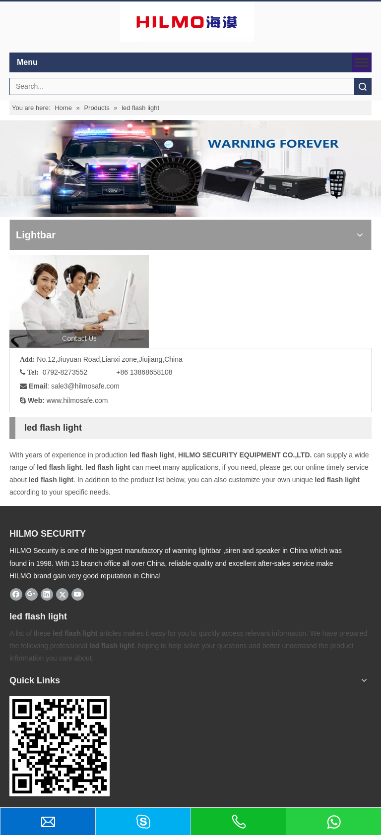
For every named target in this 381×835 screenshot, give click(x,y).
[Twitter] (62, 594)
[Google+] (31, 594)
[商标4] (187, 22)
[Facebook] (16, 594)
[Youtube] (77, 594)
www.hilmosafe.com (77, 400)
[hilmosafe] (59, 746)
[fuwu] (79, 301)
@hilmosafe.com (94, 386)
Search (362, 86)
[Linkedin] (47, 594)
